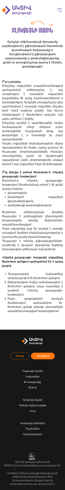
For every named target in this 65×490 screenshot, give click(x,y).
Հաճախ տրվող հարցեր (33, 405)
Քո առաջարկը (32, 382)
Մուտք (20, 356)
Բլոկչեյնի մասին (33, 399)
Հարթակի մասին (32, 371)
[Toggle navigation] (59, 10)
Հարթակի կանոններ (32, 423)
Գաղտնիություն (32, 434)
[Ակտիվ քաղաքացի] (17, 10)
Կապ (32, 410)
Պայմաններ (32, 428)
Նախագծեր (32, 376)
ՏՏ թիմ (32, 387)
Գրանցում (43, 356)
